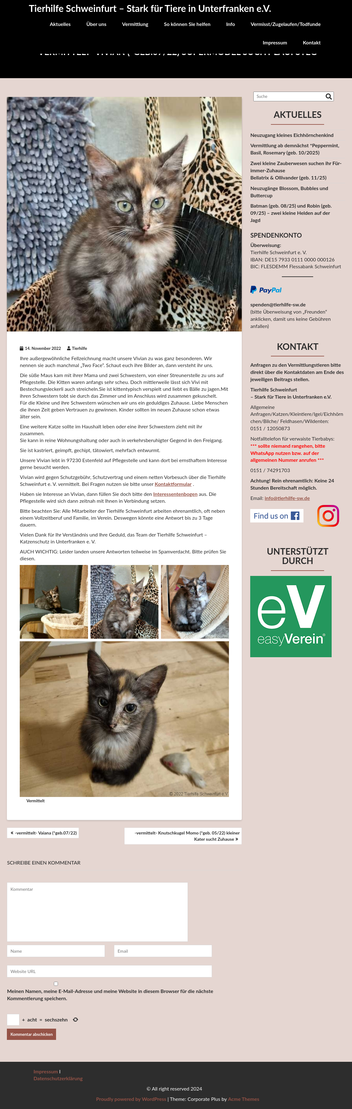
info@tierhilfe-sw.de (287, 498)
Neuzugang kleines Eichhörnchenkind (292, 135)
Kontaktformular (173, 484)
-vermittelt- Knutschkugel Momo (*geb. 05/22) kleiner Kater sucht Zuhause (187, 836)
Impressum (275, 42)
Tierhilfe (77, 348)
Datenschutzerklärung (58, 1078)
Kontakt (312, 42)
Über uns (96, 24)
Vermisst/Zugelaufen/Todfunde (286, 24)
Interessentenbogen (175, 494)
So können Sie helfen (187, 24)
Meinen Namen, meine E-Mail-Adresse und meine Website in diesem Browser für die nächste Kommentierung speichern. (110, 994)
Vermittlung (135, 24)
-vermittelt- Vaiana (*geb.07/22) (46, 832)
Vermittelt (35, 800)
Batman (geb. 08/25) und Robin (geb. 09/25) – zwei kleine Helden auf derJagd (291, 213)
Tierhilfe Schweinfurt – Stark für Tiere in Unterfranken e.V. (150, 8)
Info (230, 24)
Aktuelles (60, 24)
